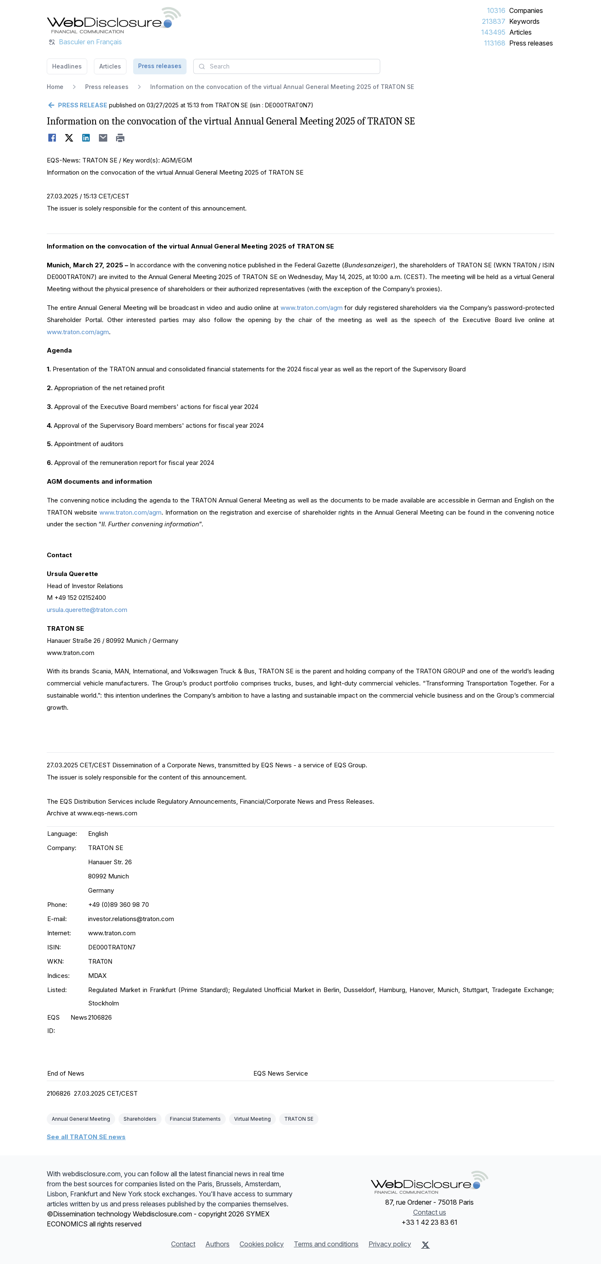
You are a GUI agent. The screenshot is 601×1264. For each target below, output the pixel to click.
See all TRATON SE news (86, 1137)
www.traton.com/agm (311, 308)
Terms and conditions (326, 1244)
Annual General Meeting (81, 1119)
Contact (183, 1244)
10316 (496, 10)
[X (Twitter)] (425, 1245)
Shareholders (140, 1119)
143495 (493, 32)
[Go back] (77, 105)
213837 (493, 21)
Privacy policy (390, 1244)
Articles (520, 32)
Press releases (531, 43)
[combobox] (286, 66)
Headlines (67, 66)
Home (55, 86)
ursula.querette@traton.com (87, 610)
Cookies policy (262, 1244)
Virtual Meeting (252, 1119)
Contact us (429, 1212)
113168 (494, 43)
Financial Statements (195, 1119)
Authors (217, 1244)
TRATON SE (298, 1119)
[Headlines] (114, 20)
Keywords (524, 21)
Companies (526, 10)
